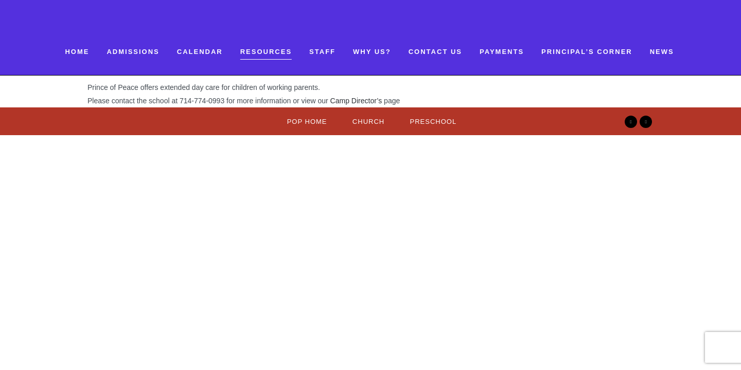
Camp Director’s (356, 101)
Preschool (433, 121)
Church (368, 121)
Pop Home (307, 121)
